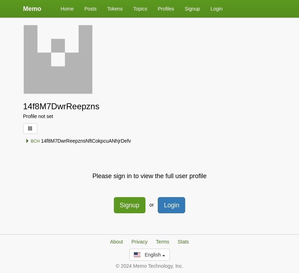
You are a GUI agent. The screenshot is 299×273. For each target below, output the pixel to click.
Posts (90, 9)
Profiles (166, 9)
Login (216, 9)
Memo (32, 8)
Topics (140, 9)
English (149, 255)
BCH (32, 141)
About (116, 242)
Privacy (139, 242)
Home (67, 9)
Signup (192, 9)
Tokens (115, 9)
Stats (183, 242)
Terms (162, 242)
